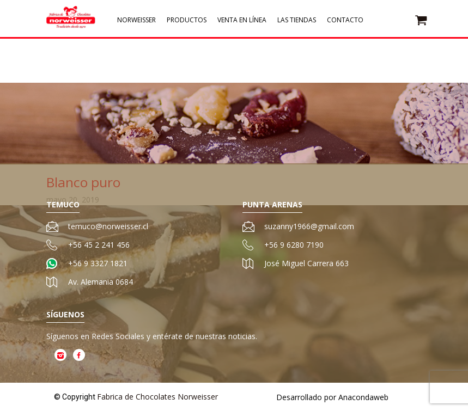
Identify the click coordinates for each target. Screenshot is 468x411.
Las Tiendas (296, 22)
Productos (186, 22)
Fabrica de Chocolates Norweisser (157, 396)
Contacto (345, 22)
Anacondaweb (363, 397)
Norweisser (136, 22)
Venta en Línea (241, 22)
